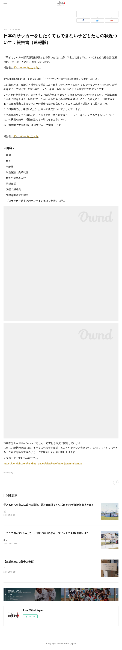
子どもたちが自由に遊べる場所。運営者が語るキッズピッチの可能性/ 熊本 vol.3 (48, 504)
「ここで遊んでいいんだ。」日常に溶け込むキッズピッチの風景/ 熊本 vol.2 (46, 533)
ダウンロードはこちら (25, 67)
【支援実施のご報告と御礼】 (20, 562)
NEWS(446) (8, 473)
